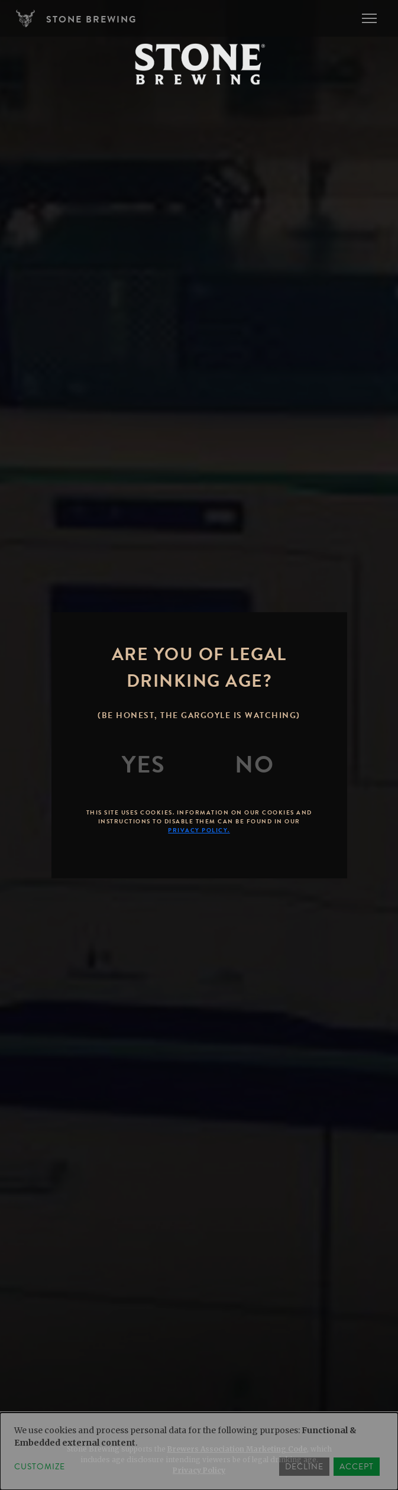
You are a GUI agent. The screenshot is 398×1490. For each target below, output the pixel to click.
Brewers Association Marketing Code (237, 1448)
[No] (254, 764)
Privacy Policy (199, 1470)
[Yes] (144, 764)
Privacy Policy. (199, 830)
